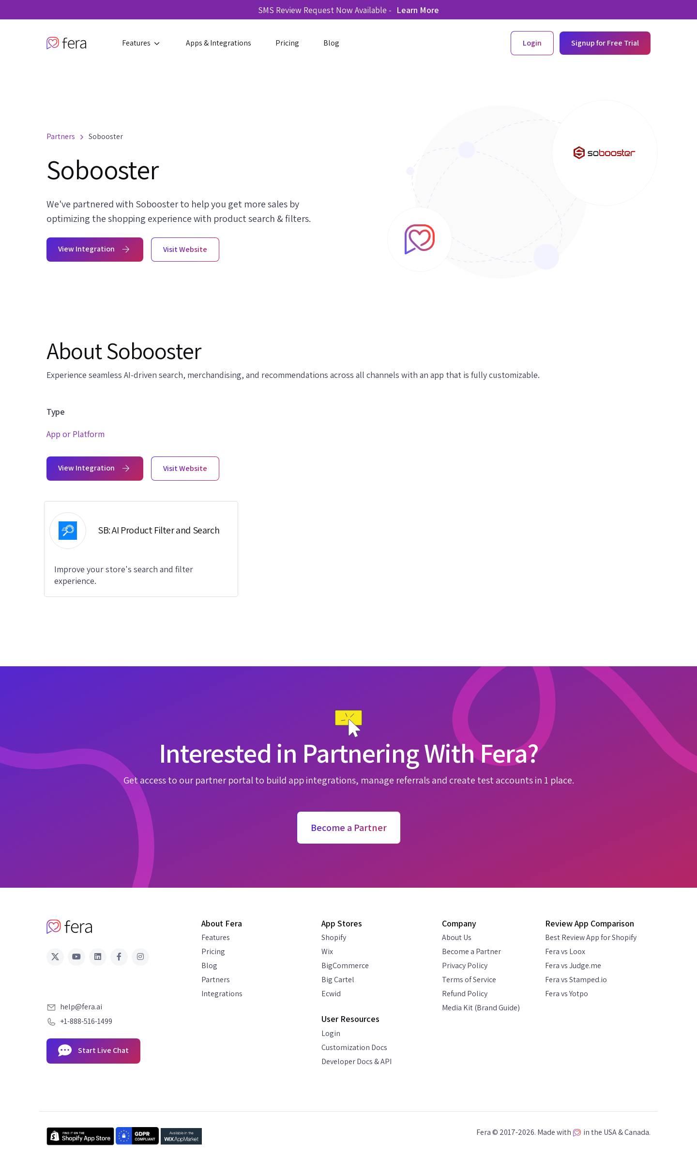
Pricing (213, 951)
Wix (327, 951)
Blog (209, 965)
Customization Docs (354, 1047)
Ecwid (331, 993)
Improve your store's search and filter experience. (123, 575)
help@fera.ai (81, 1007)
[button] (141, 43)
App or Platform (75, 433)
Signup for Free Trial (605, 43)
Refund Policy (464, 993)
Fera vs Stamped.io (576, 979)
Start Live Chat (93, 1051)
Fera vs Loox (565, 951)
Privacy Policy (464, 965)
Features (215, 937)
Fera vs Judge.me (573, 965)
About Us (456, 937)
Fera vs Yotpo (566, 993)
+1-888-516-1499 (86, 1021)
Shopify (333, 937)
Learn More (417, 10)
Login (330, 1033)
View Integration (95, 249)
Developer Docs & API (356, 1061)
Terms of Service (469, 979)
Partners (215, 979)
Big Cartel (337, 979)
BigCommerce (345, 965)
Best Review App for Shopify (590, 937)
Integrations (221, 993)
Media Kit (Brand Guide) (481, 1008)
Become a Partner (471, 951)
